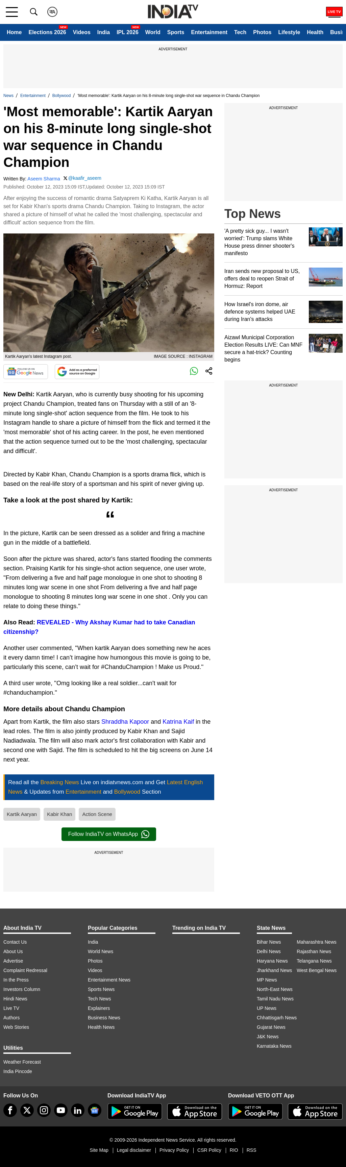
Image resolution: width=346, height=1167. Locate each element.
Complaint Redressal (25, 970)
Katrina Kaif (178, 721)
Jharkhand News (274, 970)
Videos (82, 32)
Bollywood (61, 95)
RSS (251, 1150)
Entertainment (209, 32)
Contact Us (15, 942)
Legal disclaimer (134, 1150)
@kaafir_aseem (84, 178)
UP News (266, 1008)
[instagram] (44, 1110)
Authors (11, 1017)
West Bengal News (317, 970)
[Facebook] (10, 1110)
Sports (175, 32)
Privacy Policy (174, 1150)
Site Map (99, 1150)
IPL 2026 (128, 32)
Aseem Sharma (43, 178)
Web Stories (16, 1027)
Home (14, 32)
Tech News (99, 998)
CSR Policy (209, 1150)
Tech (240, 32)
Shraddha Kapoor (125, 721)
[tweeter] (27, 1110)
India (103, 32)
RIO (234, 1150)
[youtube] (61, 1110)
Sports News (101, 989)
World (152, 32)
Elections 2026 (47, 32)
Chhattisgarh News (277, 1017)
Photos (262, 32)
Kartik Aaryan (22, 814)
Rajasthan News (314, 951)
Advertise (13, 961)
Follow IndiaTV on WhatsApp (108, 834)
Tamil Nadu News (275, 998)
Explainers (99, 1008)
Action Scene (97, 814)
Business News (104, 1017)
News (8, 95)
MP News (267, 980)
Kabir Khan (59, 814)
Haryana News (272, 961)
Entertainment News (109, 980)
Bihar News (269, 942)
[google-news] (94, 1110)
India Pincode (17, 1071)
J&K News (268, 1036)
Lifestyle (289, 32)
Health (315, 32)
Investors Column (21, 989)
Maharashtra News (317, 942)
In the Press (16, 980)
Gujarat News (271, 1027)
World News (100, 951)
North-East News (275, 989)
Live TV (11, 1008)
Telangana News (314, 961)
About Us (13, 951)
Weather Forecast (22, 1062)
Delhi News (269, 951)
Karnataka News (274, 1046)
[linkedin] (77, 1110)
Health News (101, 1027)
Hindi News (15, 998)
